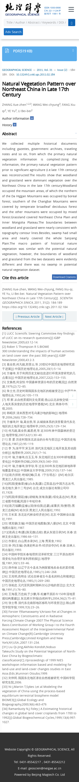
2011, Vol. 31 (44, 70)
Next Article (54, 317)
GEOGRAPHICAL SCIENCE (17, 70)
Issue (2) (62, 70)
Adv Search (13, 32)
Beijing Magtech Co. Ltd (48, 775)
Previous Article (27, 317)
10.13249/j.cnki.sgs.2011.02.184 (35, 74)
